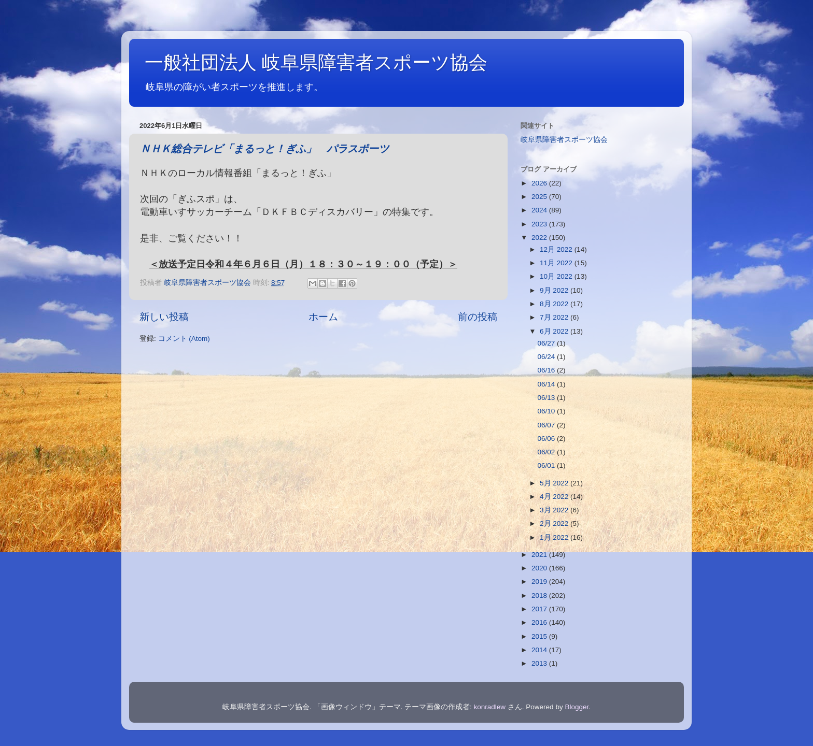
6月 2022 (555, 331)
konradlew (490, 707)
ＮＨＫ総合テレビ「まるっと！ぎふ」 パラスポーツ (264, 149)
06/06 (547, 438)
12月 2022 (557, 249)
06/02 (547, 452)
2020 (540, 568)
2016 (540, 622)
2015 (540, 636)
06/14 (547, 384)
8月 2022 (555, 304)
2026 (540, 183)
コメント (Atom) (184, 338)
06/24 (547, 357)
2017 (540, 609)
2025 (540, 196)
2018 (540, 595)
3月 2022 (555, 510)
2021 (540, 554)
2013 (540, 663)
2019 (540, 581)
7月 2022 (555, 317)
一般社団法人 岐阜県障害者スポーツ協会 (316, 62)
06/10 (547, 411)
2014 (540, 650)
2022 (540, 237)
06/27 (547, 343)
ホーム (323, 316)
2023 (540, 224)
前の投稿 (477, 316)
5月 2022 (555, 483)
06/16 (547, 370)
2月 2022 (555, 523)
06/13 (547, 397)
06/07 (547, 425)
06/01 (547, 465)
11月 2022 (557, 263)
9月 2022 (555, 290)
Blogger (576, 707)
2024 (540, 210)
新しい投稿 (164, 316)
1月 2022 (555, 537)
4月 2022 (555, 496)
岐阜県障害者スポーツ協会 (564, 140)
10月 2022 (557, 276)
